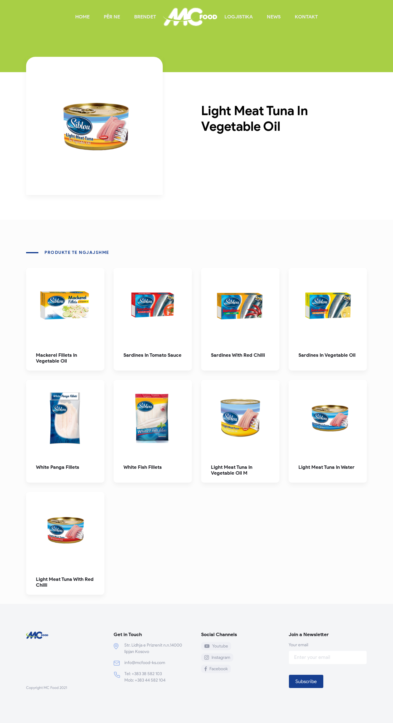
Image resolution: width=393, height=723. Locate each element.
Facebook (216, 669)
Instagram (217, 657)
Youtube (216, 646)
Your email (328, 651)
